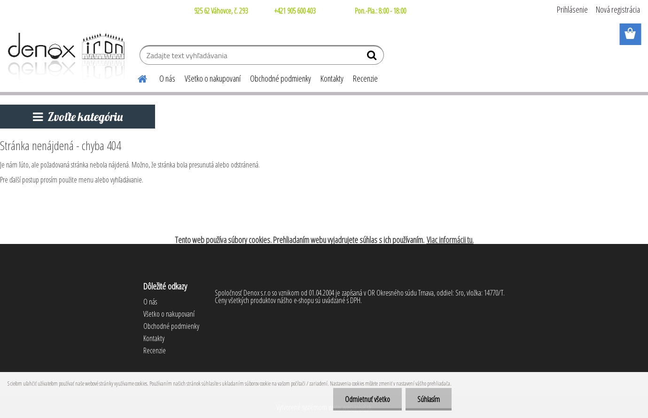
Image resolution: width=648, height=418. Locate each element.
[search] (372, 57)
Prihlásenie (572, 9)
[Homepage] (137, 77)
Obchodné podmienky (280, 78)
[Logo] (64, 56)
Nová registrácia (618, 9)
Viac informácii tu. (450, 239)
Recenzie (365, 78)
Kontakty (332, 78)
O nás (167, 78)
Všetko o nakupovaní (213, 78)
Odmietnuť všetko (367, 399)
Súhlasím (428, 399)
